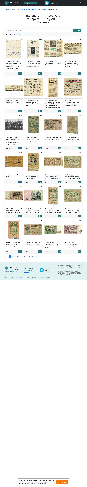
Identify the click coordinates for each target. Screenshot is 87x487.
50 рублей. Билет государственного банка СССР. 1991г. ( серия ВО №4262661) (51, 245)
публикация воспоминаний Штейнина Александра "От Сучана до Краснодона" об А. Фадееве (73, 64)
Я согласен (62, 482)
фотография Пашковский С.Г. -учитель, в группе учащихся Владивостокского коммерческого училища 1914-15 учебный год (14, 141)
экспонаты (12, 271)
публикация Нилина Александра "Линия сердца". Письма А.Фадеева (53, 63)
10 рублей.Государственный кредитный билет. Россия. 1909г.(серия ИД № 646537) (13, 244)
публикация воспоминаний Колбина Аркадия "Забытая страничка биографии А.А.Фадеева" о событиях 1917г (33, 65)
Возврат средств (41, 277)
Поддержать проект (30, 3)
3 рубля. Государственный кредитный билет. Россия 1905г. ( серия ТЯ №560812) (72, 176)
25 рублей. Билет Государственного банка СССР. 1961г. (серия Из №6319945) (71, 245)
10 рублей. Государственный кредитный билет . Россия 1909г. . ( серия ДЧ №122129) (53, 210)
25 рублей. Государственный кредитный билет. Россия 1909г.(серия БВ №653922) (33, 244)
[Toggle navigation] (80, 3)
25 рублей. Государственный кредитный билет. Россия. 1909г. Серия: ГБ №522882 (53, 139)
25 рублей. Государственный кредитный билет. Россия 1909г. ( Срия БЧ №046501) (33, 210)
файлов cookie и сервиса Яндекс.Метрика (41, 482)
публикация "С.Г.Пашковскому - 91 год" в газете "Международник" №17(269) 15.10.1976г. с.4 (73, 103)
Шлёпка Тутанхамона (16, 34)
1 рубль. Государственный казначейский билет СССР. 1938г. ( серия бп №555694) (52, 176)
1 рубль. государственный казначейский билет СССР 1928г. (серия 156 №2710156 (33, 176)
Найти (77, 31)
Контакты (49, 277)
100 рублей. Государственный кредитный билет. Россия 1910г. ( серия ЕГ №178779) (14, 210)
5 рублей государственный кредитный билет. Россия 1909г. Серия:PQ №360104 (33, 139)
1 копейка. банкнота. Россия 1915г (13, 175)
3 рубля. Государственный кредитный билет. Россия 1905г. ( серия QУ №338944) (72, 210)
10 (32, 256)
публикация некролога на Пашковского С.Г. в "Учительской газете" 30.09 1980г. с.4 (33, 103)
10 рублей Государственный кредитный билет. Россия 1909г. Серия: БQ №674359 (72, 139)
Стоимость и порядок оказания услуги (25, 277)
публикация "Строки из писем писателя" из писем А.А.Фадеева (13, 102)
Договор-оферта (9, 277)
